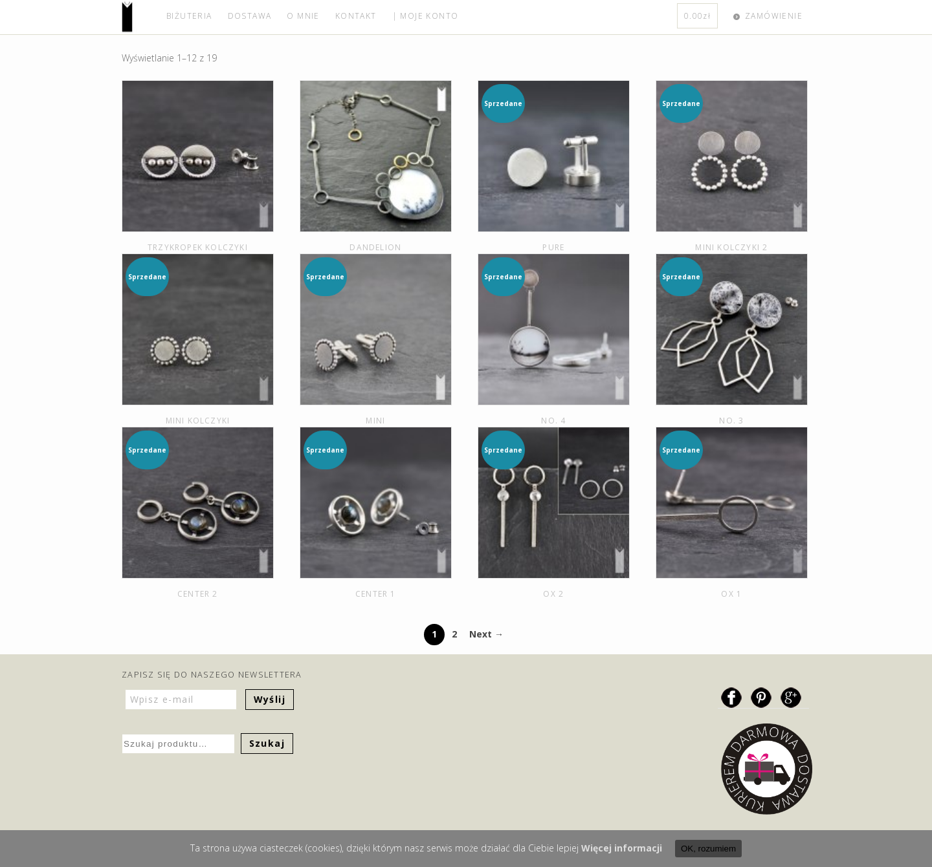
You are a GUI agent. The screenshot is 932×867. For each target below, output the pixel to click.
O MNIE (303, 15)
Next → (486, 634)
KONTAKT (356, 15)
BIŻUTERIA (189, 15)
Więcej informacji (621, 848)
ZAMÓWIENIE (774, 15)
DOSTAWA (250, 15)
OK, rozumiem (708, 848)
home (140, 17)
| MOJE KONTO (425, 15)
